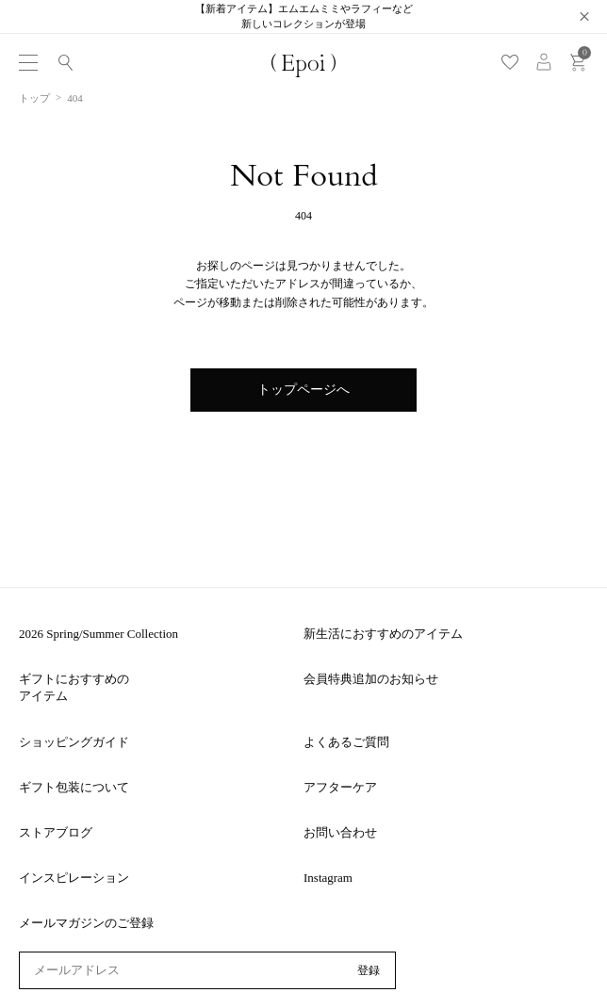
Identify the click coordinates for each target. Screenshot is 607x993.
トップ (34, 98)
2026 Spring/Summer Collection (98, 634)
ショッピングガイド (74, 742)
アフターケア (340, 787)
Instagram (328, 878)
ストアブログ (55, 832)
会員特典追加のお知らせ (371, 679)
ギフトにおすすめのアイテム (74, 687)
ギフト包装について (74, 787)
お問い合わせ (340, 832)
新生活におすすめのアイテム (383, 634)
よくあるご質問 (346, 742)
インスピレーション (74, 878)
